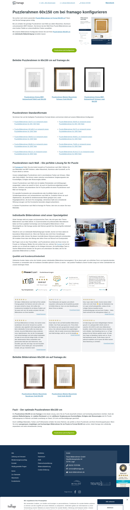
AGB (39, 460)
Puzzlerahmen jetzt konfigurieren (64, 50)
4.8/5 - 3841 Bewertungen (47, 3)
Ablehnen (110, 496)
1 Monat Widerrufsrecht (67, 3)
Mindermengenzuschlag (19, 460)
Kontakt (59, 244)
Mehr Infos (103, 289)
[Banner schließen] (127, 488)
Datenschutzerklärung (45, 463)
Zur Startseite (15, 474)
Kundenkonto (15, 481)
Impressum (41, 456)
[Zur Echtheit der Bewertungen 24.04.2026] (123, 485)
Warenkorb (111, 3)
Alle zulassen (110, 491)
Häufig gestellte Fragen (19, 466)
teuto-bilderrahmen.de (77, 472)
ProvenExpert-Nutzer (75, 310)
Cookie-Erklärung (43, 470)
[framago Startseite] (18, 2)
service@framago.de (76, 469)
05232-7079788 (74, 465)
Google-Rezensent (41, 314)
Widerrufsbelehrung (44, 466)
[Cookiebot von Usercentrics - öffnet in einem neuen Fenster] (12, 506)
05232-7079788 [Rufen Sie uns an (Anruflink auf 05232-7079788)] (84, 3)
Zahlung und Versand (18, 456)
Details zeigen (28, 506)
